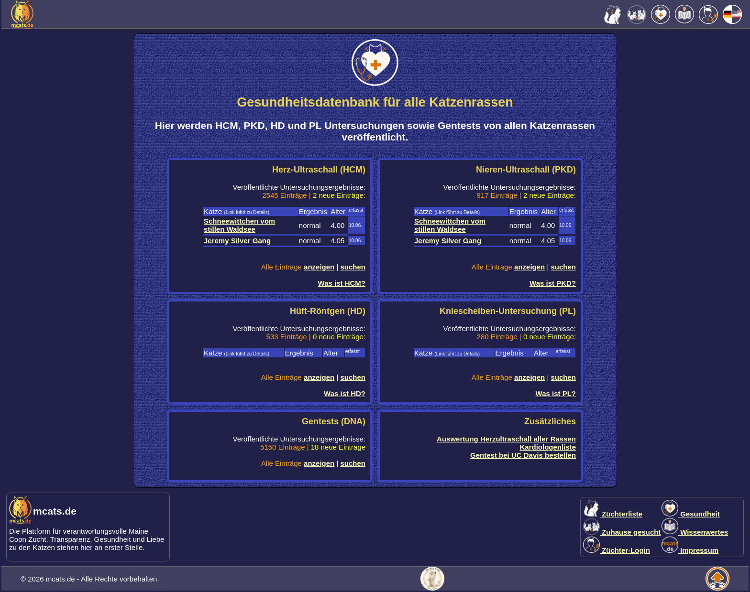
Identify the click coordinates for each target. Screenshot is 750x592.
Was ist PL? (556, 393)
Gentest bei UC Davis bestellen (523, 455)
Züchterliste (612, 514)
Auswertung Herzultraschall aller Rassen (506, 439)
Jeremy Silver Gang (237, 241)
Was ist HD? (344, 393)
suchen (352, 267)
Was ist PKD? (552, 283)
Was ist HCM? (341, 283)
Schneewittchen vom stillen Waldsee (239, 225)
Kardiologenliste (547, 447)
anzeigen (319, 267)
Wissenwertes (695, 532)
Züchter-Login (616, 550)
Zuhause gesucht (622, 532)
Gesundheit (691, 514)
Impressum (690, 550)
